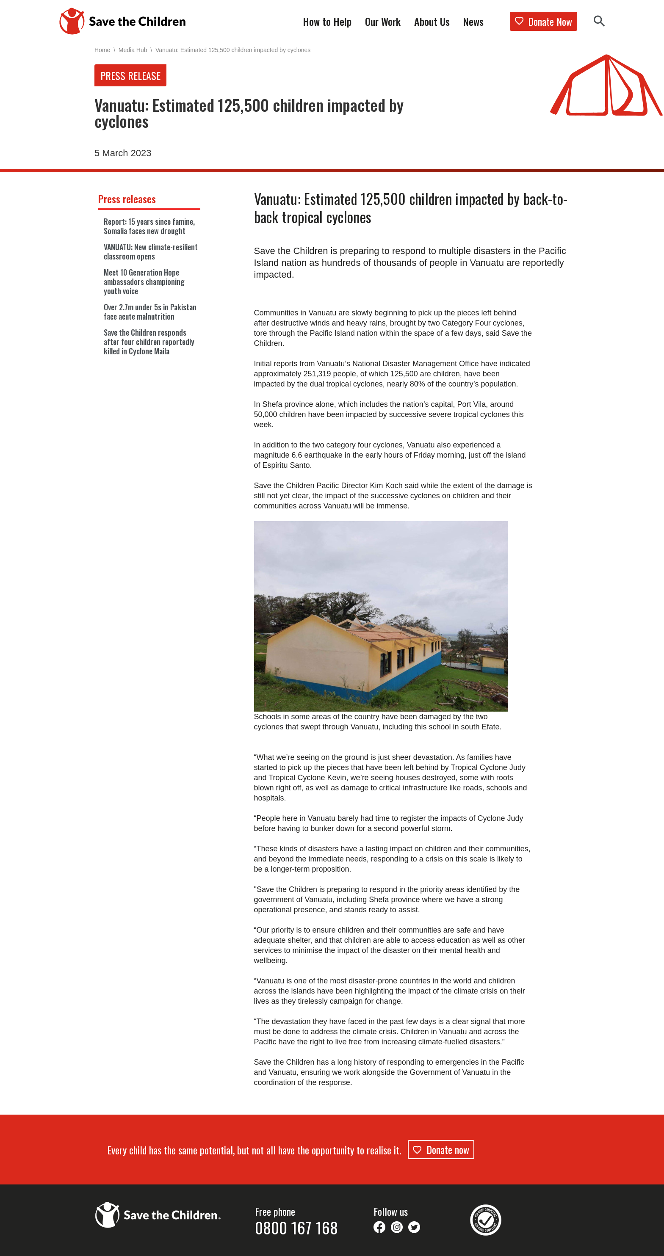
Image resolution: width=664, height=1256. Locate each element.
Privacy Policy (349, 1245)
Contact (388, 1245)
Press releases (127, 199)
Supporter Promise (118, 1245)
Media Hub (134, 50)
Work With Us (169, 1245)
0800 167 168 (296, 1197)
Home (102, 50)
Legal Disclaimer (300, 1245)
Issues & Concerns (220, 1245)
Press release (130, 75)
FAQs (261, 1245)
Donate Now (543, 21)
